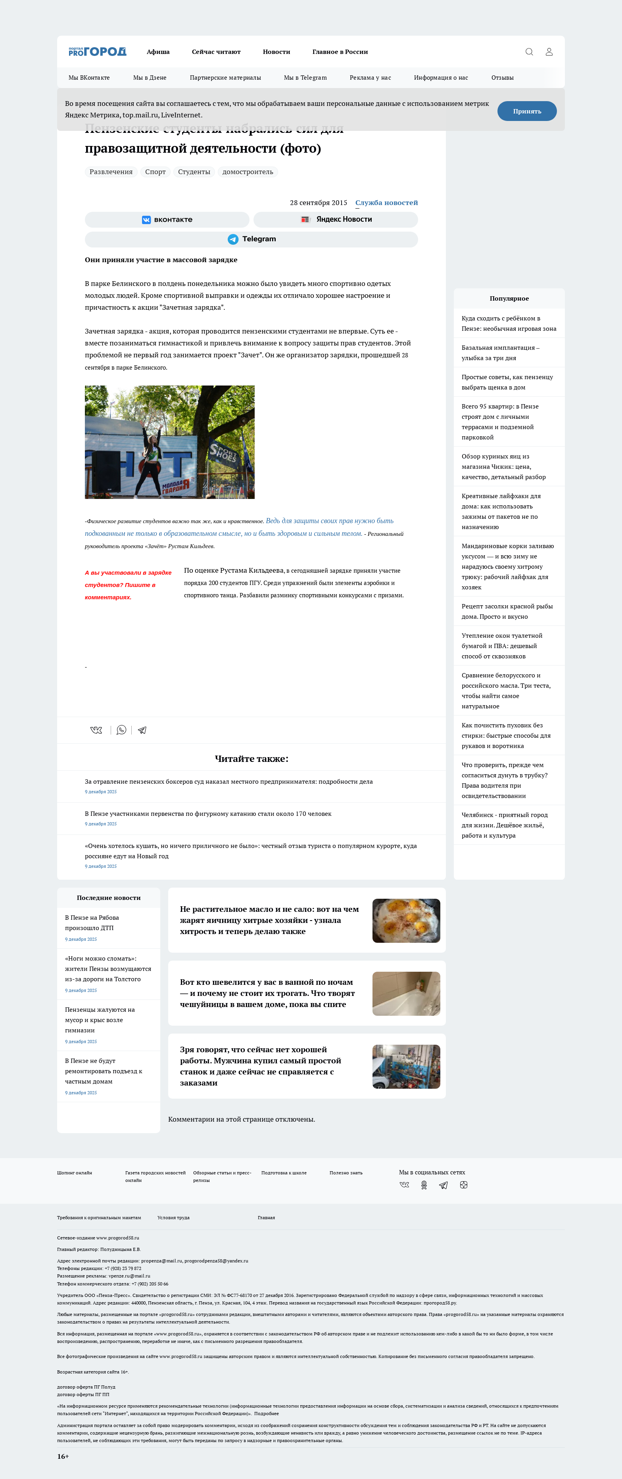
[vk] (97, 730)
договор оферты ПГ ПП (83, 1394)
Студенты (194, 171)
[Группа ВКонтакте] (167, 220)
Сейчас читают (216, 52)
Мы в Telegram (305, 77)
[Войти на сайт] (549, 51)
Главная (266, 1217)
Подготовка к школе (284, 1173)
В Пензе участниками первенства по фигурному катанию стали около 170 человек (251, 819)
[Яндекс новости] (335, 220)
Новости (276, 52)
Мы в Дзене (150, 77)
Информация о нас (441, 77)
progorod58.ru (176, 1314)
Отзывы (502, 77)
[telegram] (145, 730)
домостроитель (248, 171)
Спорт (155, 171)
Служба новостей (386, 202)
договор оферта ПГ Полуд (86, 1387)
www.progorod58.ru (117, 1238)
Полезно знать (346, 1173)
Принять (527, 111)
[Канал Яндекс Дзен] (464, 1185)
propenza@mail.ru (161, 1261)
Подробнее (266, 1413)
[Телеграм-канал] (251, 239)
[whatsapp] (121, 730)
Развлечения (111, 171)
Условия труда (173, 1217)
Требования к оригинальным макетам (99, 1217)
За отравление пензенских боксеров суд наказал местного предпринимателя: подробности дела (251, 787)
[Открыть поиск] (529, 51)
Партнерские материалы (225, 77)
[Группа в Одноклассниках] (424, 1185)
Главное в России (340, 52)
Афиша (158, 52)
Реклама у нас (370, 77)
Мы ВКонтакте (89, 77)
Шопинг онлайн (74, 1173)
